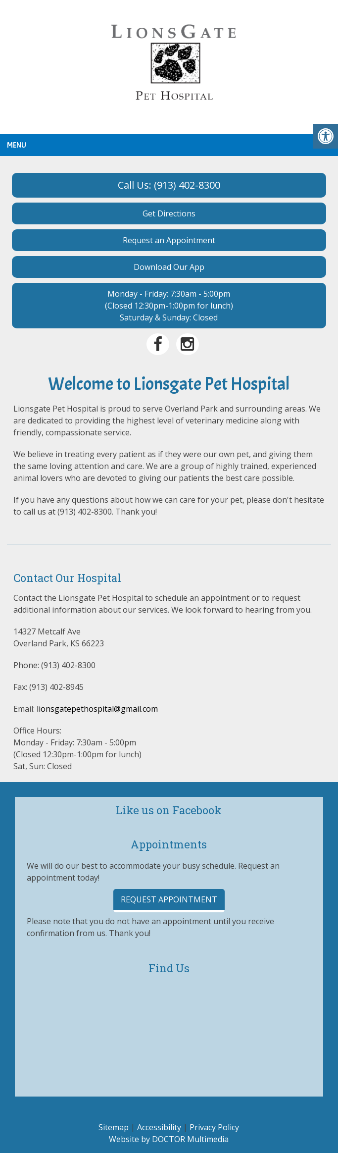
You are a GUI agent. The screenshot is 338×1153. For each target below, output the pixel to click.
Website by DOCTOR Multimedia (169, 1139)
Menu (16, 145)
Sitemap (113, 1127)
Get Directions (169, 213)
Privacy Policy (214, 1127)
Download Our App (169, 267)
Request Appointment (169, 899)
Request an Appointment (169, 240)
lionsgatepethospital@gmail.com (97, 708)
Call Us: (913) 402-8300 (169, 185)
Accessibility (159, 1127)
